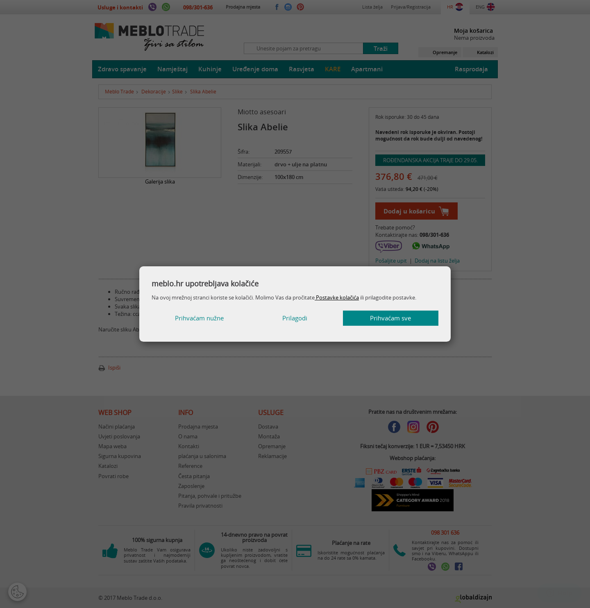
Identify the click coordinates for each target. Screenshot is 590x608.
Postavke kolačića (337, 297)
